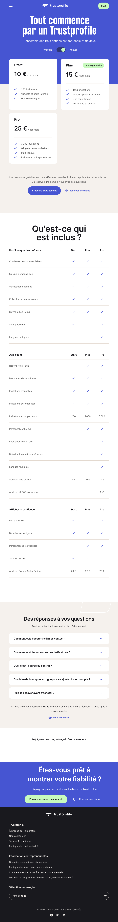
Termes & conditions (20, 841)
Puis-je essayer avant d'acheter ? (59, 693)
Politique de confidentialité (23, 846)
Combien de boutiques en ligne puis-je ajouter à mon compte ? (59, 679)
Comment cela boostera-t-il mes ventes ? (59, 638)
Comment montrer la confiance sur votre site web (36, 872)
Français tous (59, 895)
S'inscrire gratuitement (44, 190)
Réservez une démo (89, 799)
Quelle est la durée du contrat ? (59, 666)
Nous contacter (59, 717)
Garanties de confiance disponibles (28, 862)
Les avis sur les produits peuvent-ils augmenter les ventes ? (41, 877)
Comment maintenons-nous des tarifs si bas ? (59, 652)
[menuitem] (59, 831)
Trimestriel (47, 49)
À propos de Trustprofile (22, 830)
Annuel (73, 49)
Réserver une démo (77, 190)
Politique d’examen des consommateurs (30, 867)
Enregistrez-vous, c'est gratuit (45, 799)
